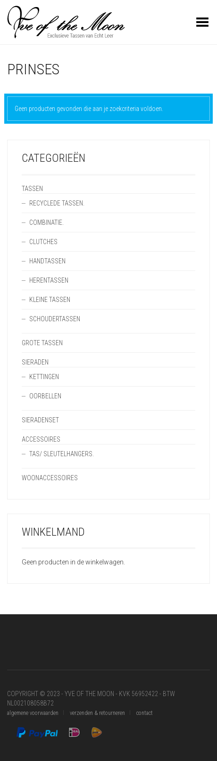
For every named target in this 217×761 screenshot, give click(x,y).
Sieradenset (40, 420)
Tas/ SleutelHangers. (61, 454)
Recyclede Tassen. (56, 203)
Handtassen (47, 261)
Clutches (43, 242)
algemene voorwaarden (32, 713)
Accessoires (41, 439)
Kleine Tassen (49, 299)
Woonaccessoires (50, 478)
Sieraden (35, 362)
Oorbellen (45, 396)
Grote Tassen (42, 343)
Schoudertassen (54, 319)
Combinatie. (46, 222)
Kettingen (44, 376)
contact (144, 713)
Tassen (32, 188)
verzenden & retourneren (97, 713)
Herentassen (48, 280)
